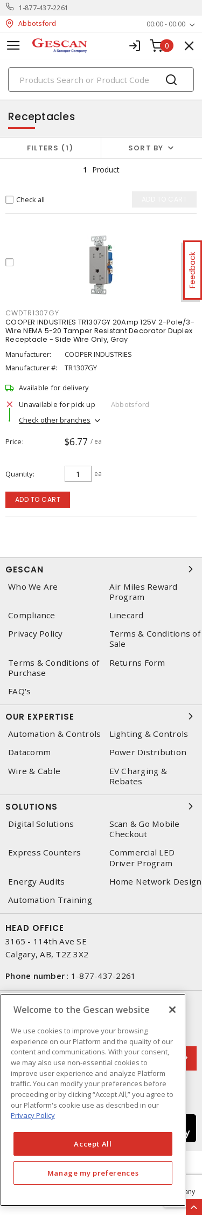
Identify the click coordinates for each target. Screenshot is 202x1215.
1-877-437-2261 (44, 7)
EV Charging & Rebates (138, 776)
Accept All (93, 1144)
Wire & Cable (34, 771)
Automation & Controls (54, 734)
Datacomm (29, 752)
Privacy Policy (35, 634)
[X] (172, 1009)
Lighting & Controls (149, 734)
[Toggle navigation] (13, 45)
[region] (93, 1099)
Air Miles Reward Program (143, 592)
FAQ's (19, 691)
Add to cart (38, 499)
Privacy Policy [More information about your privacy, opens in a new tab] (33, 1115)
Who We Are (33, 587)
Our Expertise (101, 716)
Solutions (101, 806)
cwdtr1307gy (32, 312)
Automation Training (50, 900)
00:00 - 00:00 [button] (166, 24)
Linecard (126, 615)
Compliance (31, 615)
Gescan (101, 569)
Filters (50, 148)
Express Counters (44, 852)
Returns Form (137, 663)
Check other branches (54, 420)
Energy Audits (36, 881)
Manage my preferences (93, 1173)
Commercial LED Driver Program (142, 857)
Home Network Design (155, 881)
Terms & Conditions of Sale (154, 639)
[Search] (101, 79)
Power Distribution (148, 752)
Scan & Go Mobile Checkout (144, 829)
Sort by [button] (146, 148)
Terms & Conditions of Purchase (53, 668)
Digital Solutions (41, 824)
